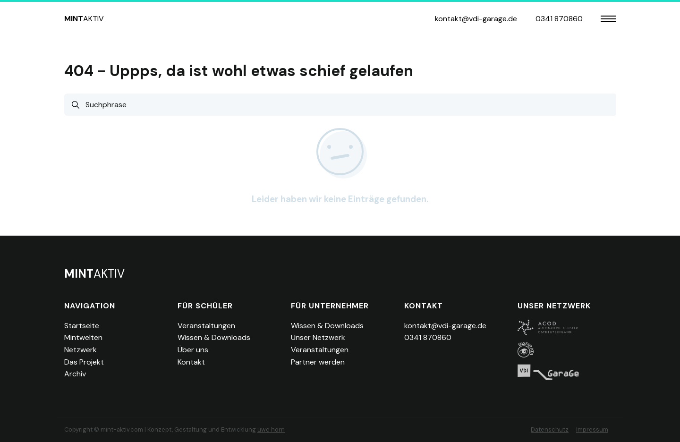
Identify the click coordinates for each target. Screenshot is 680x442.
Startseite (81, 326)
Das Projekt (84, 362)
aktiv (84, 19)
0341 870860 (559, 19)
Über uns (193, 350)
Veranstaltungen (206, 326)
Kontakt (191, 362)
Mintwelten (83, 337)
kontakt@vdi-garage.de (476, 19)
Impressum (592, 429)
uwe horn (271, 429)
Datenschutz (550, 429)
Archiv (75, 374)
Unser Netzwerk (318, 337)
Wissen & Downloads (214, 337)
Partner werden (318, 362)
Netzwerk (80, 350)
